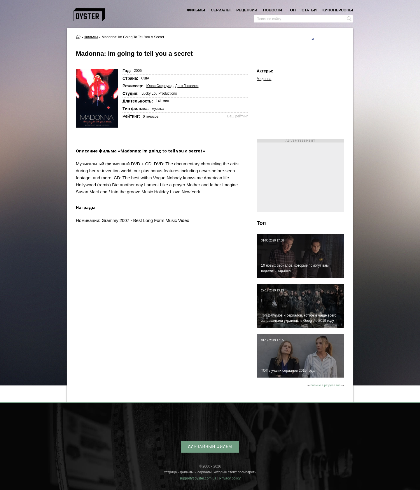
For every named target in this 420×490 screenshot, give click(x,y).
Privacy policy (230, 478)
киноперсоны (338, 10)
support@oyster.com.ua (197, 478)
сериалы (220, 10)
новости (272, 10)
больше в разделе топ (326, 385)
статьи (309, 10)
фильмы (196, 10)
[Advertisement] (300, 175)
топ (292, 10)
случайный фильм (210, 446)
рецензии (246, 10)
